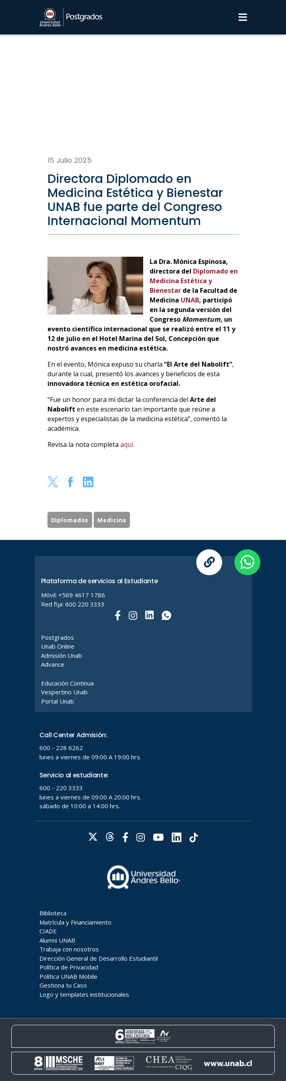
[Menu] (243, 17)
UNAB (189, 300)
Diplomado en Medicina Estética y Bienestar (194, 281)
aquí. (127, 444)
